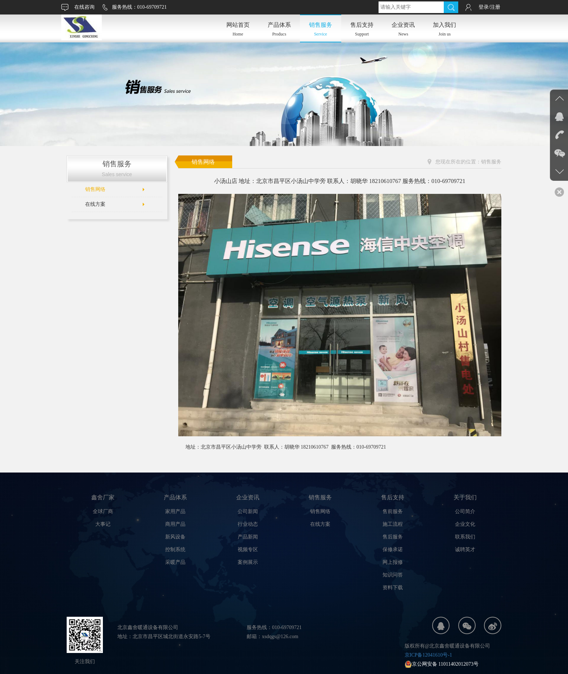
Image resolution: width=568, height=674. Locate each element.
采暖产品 (175, 562)
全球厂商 (103, 511)
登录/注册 (489, 7)
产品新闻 (248, 537)
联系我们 (465, 537)
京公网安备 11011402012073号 (442, 664)
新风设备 (175, 537)
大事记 (102, 524)
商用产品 (175, 524)
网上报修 (393, 562)
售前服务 (393, 511)
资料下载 (393, 587)
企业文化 (465, 524)
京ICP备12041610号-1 (428, 655)
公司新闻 (248, 511)
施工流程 (393, 524)
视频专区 (248, 549)
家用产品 (175, 511)
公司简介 (465, 511)
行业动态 (248, 524)
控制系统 (175, 549)
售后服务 (393, 537)
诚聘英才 (465, 549)
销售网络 (95, 189)
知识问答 (393, 575)
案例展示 (248, 562)
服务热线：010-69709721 (139, 7)
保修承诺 (393, 549)
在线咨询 (84, 7)
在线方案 (95, 204)
